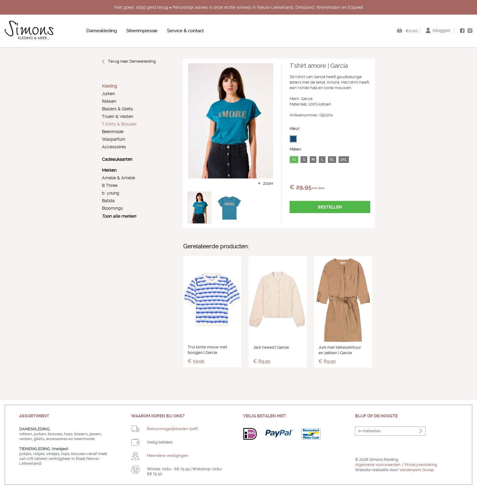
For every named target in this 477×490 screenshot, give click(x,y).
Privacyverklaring (421, 464)
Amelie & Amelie (118, 177)
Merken (109, 170)
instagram (470, 30)
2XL (343, 159)
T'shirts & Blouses (119, 124)
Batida (108, 200)
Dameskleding (101, 30)
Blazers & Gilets (117, 108)
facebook (462, 30)
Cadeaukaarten (117, 159)
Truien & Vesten (117, 116)
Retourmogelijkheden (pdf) (172, 428)
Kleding (109, 86)
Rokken (109, 101)
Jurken (108, 93)
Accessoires (114, 146)
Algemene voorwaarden (378, 464)
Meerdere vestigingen (167, 455)
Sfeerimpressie (142, 30)
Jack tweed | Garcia (271, 347)
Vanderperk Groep (416, 470)
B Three (109, 185)
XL (332, 159)
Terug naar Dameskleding (132, 61)
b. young (110, 193)
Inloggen (441, 30)
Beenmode (113, 131)
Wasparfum (113, 139)
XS (294, 159)
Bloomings (112, 208)
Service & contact (185, 30)
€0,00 (412, 30)
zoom (268, 184)
